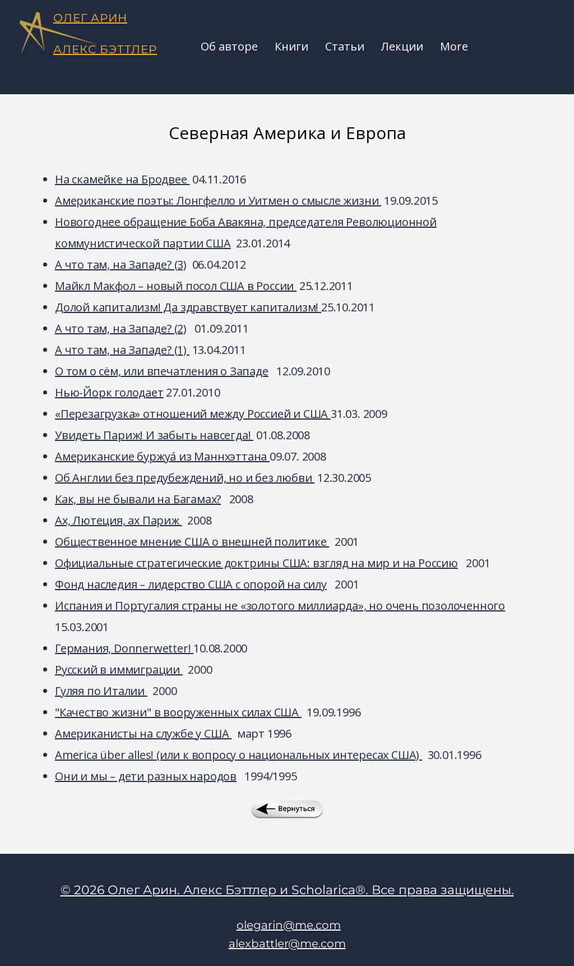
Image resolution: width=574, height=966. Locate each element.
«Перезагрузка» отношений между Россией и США (193, 413)
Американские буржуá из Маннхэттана (162, 456)
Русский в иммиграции (119, 669)
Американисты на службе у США (143, 733)
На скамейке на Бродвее (122, 179)
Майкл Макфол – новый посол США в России (176, 285)
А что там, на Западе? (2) (121, 328)
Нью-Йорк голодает (109, 392)
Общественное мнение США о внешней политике (192, 541)
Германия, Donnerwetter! (124, 648)
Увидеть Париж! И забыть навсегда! (154, 435)
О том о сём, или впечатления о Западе (162, 371)
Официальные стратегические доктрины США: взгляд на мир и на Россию (256, 563)
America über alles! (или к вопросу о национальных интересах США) (238, 754)
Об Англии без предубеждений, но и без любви (184, 477)
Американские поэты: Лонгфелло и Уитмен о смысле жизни (218, 200)
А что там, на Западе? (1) (122, 349)
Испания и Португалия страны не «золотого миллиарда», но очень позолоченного (280, 605)
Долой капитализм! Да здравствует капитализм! (188, 307)
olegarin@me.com (289, 925)
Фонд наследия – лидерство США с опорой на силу (191, 584)
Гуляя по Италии (101, 690)
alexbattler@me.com (287, 943)
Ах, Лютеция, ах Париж (118, 520)
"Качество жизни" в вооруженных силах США (178, 712)
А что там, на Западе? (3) (121, 264)
